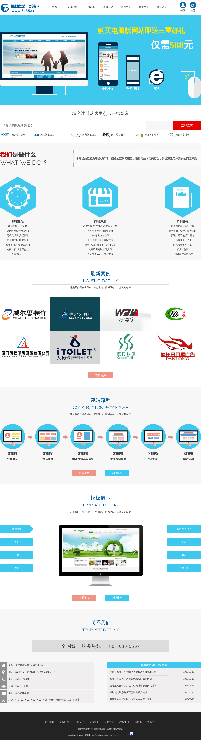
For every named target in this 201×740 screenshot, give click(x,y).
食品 (184, 555)
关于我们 (49, 722)
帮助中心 (144, 7)
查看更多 (100, 375)
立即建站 (117, 597)
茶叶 (16, 542)
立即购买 (117, 473)
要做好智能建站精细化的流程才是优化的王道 (133, 672)
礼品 (184, 542)
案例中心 (126, 7)
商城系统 (108, 7)
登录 (182, 10)
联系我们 (162, 7)
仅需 (160, 45)
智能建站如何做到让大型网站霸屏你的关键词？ (134, 685)
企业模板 (72, 7)
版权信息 (64, 722)
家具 (16, 568)
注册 (192, 10)
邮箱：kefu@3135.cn (18, 693)
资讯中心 (151, 722)
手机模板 (90, 7)
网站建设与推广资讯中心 (154, 665)
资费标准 (94, 722)
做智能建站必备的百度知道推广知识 (128, 692)
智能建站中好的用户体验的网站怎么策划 (131, 699)
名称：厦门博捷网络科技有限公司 (26, 665)
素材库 (138, 722)
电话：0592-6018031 (18, 679)
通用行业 (16, 529)
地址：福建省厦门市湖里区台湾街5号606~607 (31, 672)
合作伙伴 (79, 722)
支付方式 (109, 722)
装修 (16, 555)
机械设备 (184, 568)
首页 (54, 7)
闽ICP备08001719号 (121, 735)
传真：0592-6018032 (18, 686)
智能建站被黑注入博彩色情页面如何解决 (131, 679)
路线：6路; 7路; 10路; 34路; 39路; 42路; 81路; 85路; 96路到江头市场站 (43, 699)
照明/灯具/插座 (184, 529)
